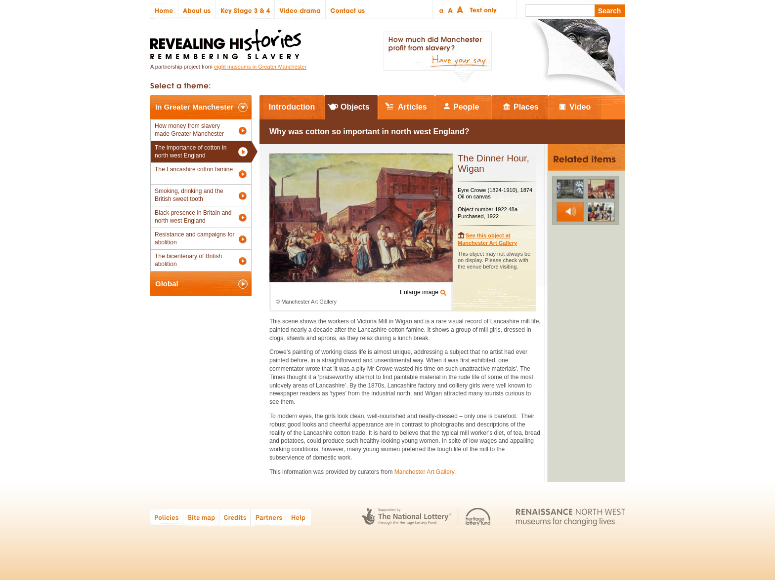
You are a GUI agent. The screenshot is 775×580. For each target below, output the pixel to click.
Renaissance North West (570, 517)
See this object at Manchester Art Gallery (487, 239)
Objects (355, 107)
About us (196, 9)
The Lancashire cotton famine (194, 169)
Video (580, 107)
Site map (201, 517)
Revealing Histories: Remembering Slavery (227, 41)
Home (164, 9)
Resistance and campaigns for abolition (194, 238)
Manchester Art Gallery (424, 471)
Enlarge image (419, 292)
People (466, 107)
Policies (166, 517)
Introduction (292, 107)
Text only (482, 9)
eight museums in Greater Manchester (260, 67)
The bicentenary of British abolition (188, 260)
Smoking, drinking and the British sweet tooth (189, 195)
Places (526, 107)
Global (166, 283)
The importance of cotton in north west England (190, 151)
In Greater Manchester (194, 107)
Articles (412, 107)
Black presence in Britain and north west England (193, 216)
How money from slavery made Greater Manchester (189, 129)
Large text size (460, 9)
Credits (235, 517)
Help (299, 517)
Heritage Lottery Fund (478, 517)
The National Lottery (406, 517)
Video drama (300, 9)
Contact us (348, 9)
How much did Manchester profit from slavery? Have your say (437, 57)
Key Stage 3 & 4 (245, 9)
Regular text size (450, 9)
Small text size (440, 9)
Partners (269, 517)
